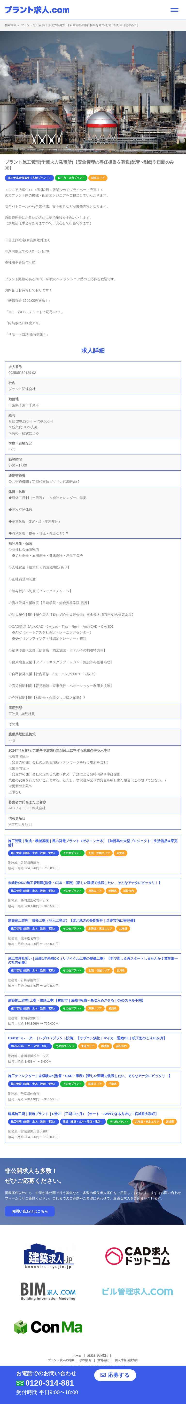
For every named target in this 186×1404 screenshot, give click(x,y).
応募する (127, 1378)
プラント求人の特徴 (61, 1360)
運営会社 (103, 1360)
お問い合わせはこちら (30, 1211)
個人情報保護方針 (126, 1360)
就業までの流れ (97, 1355)
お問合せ (86, 1360)
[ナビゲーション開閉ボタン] (174, 10)
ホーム (77, 1355)
